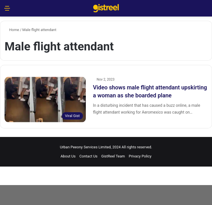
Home (12, 30)
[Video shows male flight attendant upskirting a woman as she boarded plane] (45, 99)
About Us (68, 156)
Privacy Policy (140, 156)
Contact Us (88, 156)
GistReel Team (113, 156)
